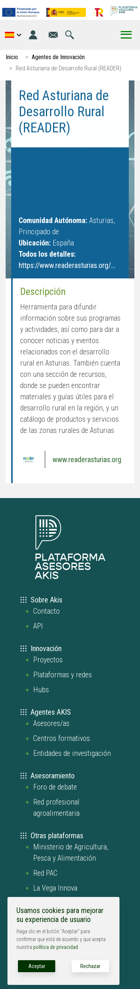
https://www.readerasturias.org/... (67, 265)
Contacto (46, 611)
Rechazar (90, 966)
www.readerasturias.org (87, 459)
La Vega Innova (55, 887)
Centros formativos (61, 738)
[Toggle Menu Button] (126, 34)
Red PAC (45, 873)
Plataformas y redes (62, 674)
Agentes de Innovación (58, 57)
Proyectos (48, 659)
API (38, 626)
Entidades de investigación (72, 753)
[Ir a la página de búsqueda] (69, 35)
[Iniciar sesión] (33, 35)
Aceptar (36, 966)
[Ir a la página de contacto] (53, 35)
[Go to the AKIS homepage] (124, 11)
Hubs (41, 689)
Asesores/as (51, 723)
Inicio (12, 57)
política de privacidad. (56, 947)
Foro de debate (55, 786)
